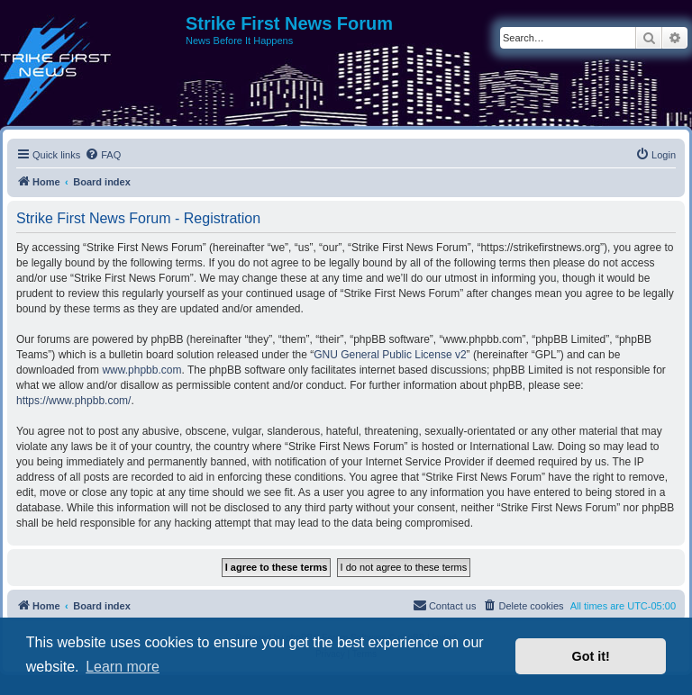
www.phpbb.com (141, 370)
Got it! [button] (591, 656)
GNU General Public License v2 (390, 354)
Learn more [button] (122, 666)
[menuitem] (103, 155)
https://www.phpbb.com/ (73, 400)
